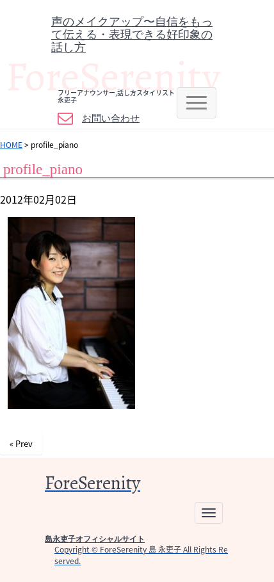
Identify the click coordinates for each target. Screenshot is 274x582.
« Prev (21, 443)
